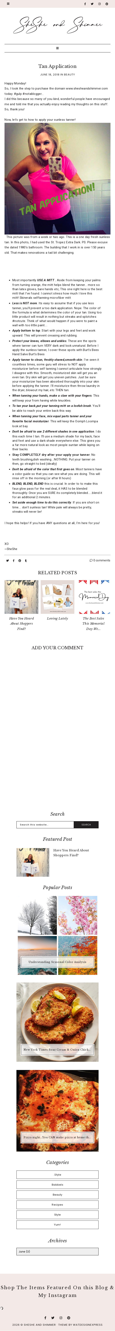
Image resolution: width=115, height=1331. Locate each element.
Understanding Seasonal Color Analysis (57, 962)
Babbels (57, 1185)
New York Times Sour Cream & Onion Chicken (58, 1049)
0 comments (100, 560)
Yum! (57, 1225)
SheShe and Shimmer (40, 1325)
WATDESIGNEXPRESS (88, 1325)
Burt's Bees (37, 354)
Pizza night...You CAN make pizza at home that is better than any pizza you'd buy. (58, 1137)
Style (57, 1215)
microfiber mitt (60, 298)
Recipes (57, 1205)
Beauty (69, 74)
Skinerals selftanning (35, 298)
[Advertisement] (57, 774)
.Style (57, 1175)
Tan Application (57, 66)
